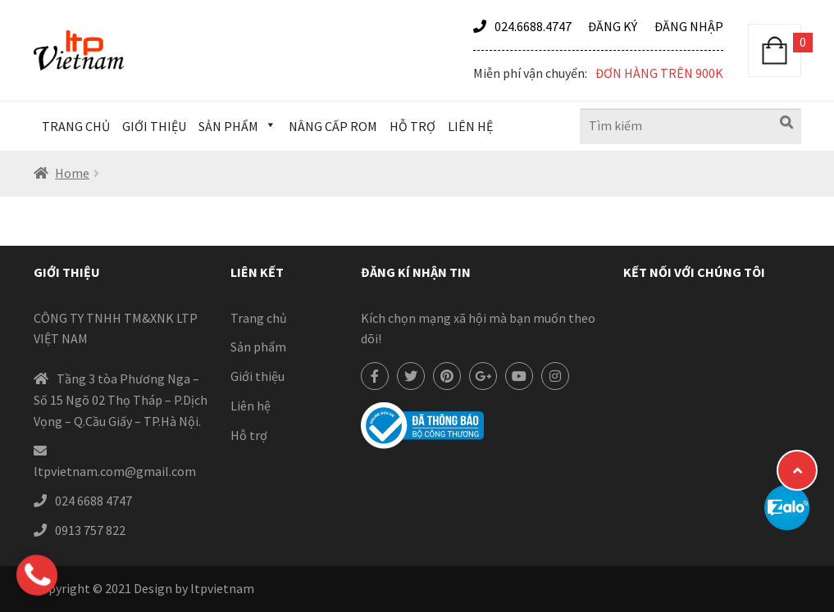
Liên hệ (470, 126)
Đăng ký (612, 26)
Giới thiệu (154, 126)
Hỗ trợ (412, 126)
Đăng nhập (688, 26)
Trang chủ (76, 126)
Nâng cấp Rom (333, 126)
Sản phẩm (237, 126)
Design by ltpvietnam (194, 588)
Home (72, 173)
